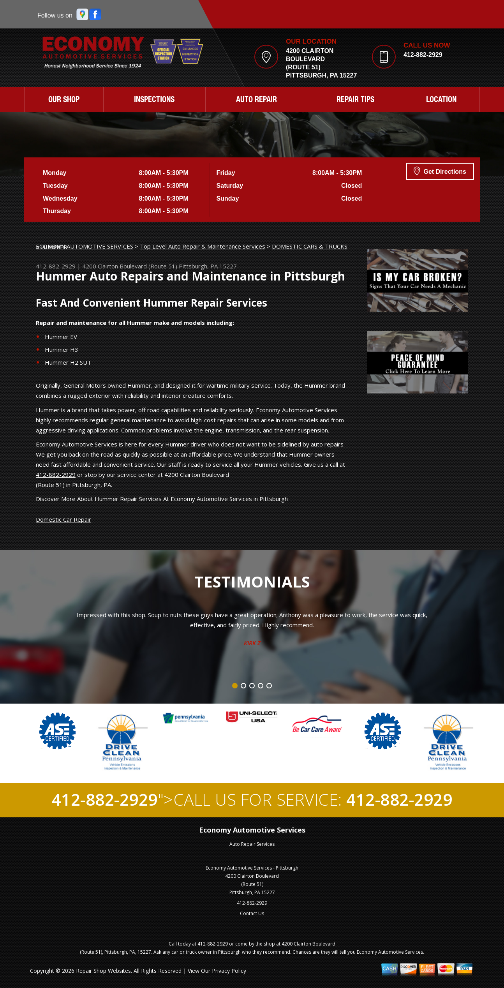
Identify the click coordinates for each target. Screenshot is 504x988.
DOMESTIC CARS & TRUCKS (309, 246)
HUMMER (54, 247)
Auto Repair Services (252, 844)
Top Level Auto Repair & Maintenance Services (202, 246)
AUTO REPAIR (256, 100)
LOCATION (441, 100)
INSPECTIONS (154, 100)
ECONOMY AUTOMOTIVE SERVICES (84, 246)
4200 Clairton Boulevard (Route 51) (129, 266)
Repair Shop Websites (103, 970)
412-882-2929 (423, 54)
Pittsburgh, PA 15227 (208, 266)
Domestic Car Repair (63, 519)
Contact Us (252, 913)
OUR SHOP (63, 100)
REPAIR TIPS (355, 100)
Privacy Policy (229, 970)
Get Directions (440, 170)
